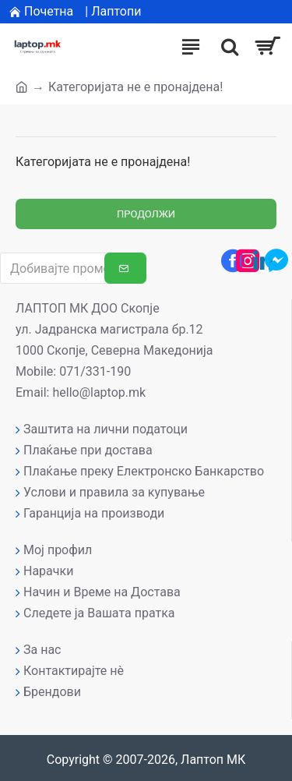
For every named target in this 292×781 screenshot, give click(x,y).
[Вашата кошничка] (266, 46)
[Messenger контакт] (276, 260)
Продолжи (146, 214)
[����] (225, 46)
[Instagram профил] (247, 260)
